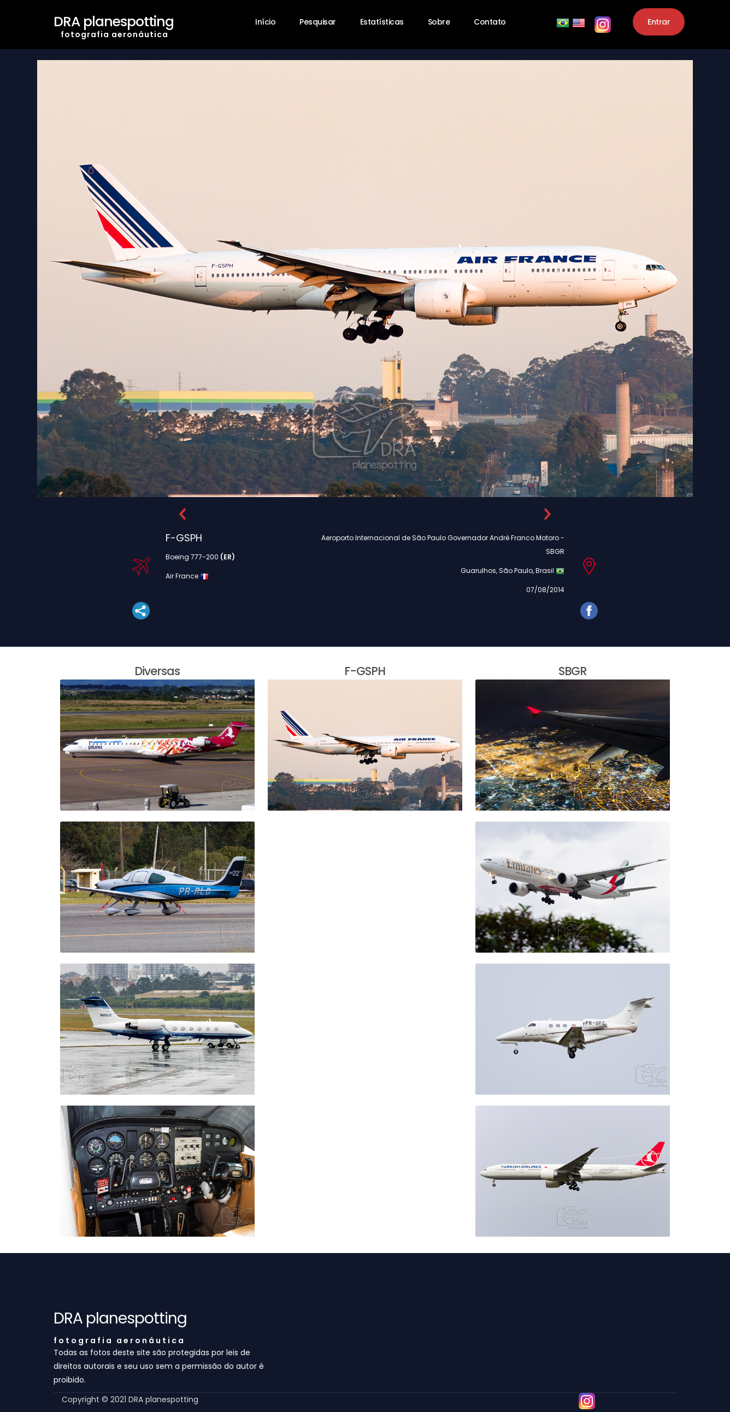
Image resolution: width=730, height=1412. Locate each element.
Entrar (658, 21)
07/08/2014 (545, 589)
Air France (183, 576)
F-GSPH (184, 538)
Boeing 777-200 (200, 557)
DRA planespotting (114, 24)
